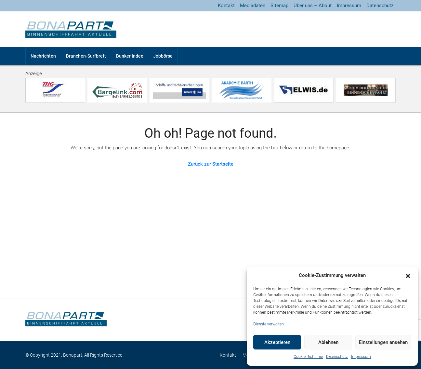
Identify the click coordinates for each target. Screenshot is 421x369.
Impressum (361, 356)
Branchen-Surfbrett (86, 56)
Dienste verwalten (268, 324)
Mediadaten (252, 5)
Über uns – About (313, 5)
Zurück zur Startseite (210, 164)
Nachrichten (43, 56)
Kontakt (226, 5)
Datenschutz (337, 356)
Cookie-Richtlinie (308, 356)
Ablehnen (328, 342)
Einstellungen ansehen (383, 342)
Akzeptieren (277, 342)
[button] (408, 275)
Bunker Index (129, 56)
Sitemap (279, 5)
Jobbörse (163, 56)
